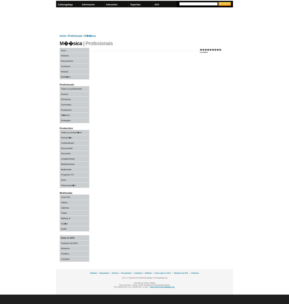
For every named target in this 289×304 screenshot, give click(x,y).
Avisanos (65, 248)
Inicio (63, 50)
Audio (64, 229)
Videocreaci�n (68, 185)
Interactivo (111, 4)
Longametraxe (68, 159)
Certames (65, 66)
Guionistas (66, 104)
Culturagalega (65, 4)
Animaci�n (66, 137)
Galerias (65, 208)
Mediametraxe (68, 164)
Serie (63, 180)
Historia (64, 71)
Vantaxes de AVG (69, 243)
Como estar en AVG (162, 273)
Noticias (65, 55)
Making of (65, 218)
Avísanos (195, 273)
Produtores (66, 110)
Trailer (64, 213)
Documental (66, 148)
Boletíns (148, 273)
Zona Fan (65, 197)
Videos (64, 202)
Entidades (66, 120)
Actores (64, 94)
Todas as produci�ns (71, 132)
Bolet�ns (65, 77)
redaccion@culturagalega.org (162, 287)
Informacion (88, 4)
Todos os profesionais (71, 89)
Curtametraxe (67, 143)
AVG (156, 4)
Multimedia (66, 169)
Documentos (67, 61)
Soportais (135, 4)
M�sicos (65, 115)
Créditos (65, 253)
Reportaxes (104, 273)
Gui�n (64, 223)
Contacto (65, 259)
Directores (66, 99)
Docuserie (66, 153)
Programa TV (67, 174)
